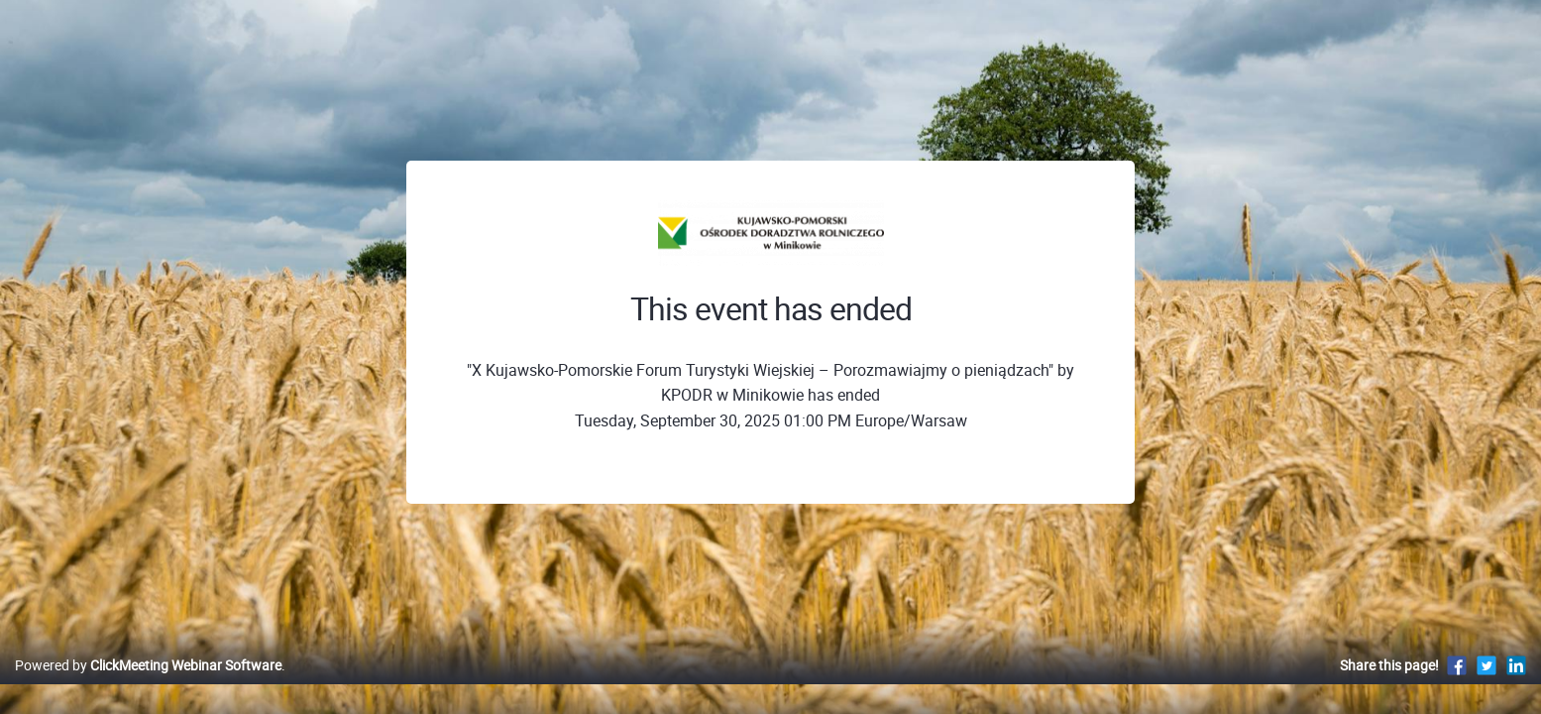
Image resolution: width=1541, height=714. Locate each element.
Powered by (148, 685)
